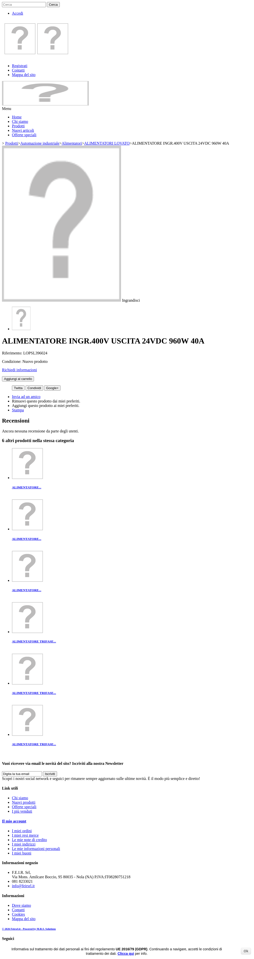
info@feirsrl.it (23, 886)
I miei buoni (21, 853)
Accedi (17, 13)
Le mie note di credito (29, 840)
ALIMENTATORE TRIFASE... (34, 641)
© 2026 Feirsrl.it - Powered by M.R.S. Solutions (29, 928)
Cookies (18, 914)
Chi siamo (20, 121)
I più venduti (22, 811)
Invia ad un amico (26, 397)
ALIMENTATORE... (26, 487)
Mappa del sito (23, 75)
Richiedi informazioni (19, 370)
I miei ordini (22, 831)
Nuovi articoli (23, 130)
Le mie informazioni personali (36, 849)
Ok (246, 951)
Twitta (18, 388)
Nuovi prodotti (23, 802)
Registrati (19, 66)
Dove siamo (21, 905)
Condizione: (12, 361)
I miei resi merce (25, 835)
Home (17, 117)
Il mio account (14, 821)
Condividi (34, 388)
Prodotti (18, 126)
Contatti (18, 70)
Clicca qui (126, 954)
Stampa (18, 410)
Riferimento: (12, 353)
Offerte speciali (24, 135)
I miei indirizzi (23, 844)
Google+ (52, 388)
